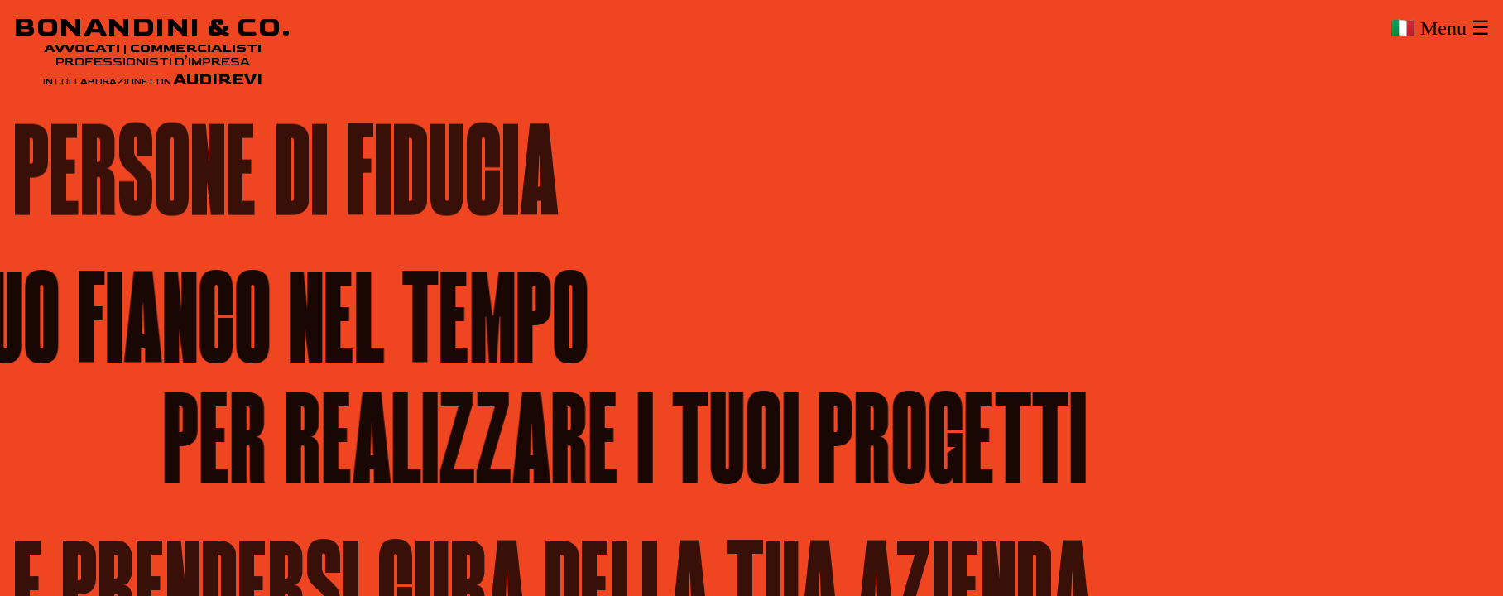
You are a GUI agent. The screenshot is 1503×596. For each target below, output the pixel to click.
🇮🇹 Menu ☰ (1440, 28)
